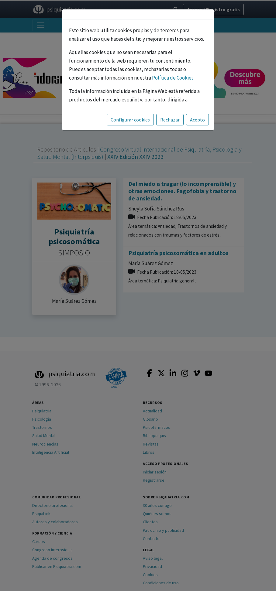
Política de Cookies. (173, 77)
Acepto (197, 120)
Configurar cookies (130, 120)
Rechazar (170, 120)
